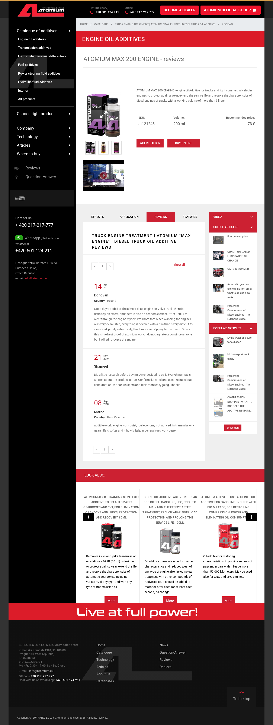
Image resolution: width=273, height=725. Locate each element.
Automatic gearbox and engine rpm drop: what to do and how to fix (239, 290)
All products (26, 98)
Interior (23, 90)
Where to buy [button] (44, 153)
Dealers (165, 666)
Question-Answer (35, 176)
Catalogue (101, 23)
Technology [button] (44, 135)
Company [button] (44, 127)
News (164, 645)
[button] (88, 516)
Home (84, 23)
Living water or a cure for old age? (239, 339)
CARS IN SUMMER (238, 268)
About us (103, 673)
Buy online (183, 142)
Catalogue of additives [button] (44, 30)
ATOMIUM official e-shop (230, 9)
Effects (97, 216)
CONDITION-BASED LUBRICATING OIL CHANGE (238, 255)
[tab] (233, 216)
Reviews (27, 167)
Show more (233, 426)
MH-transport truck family (238, 356)
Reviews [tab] (160, 216)
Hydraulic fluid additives (35, 81)
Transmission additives (34, 47)
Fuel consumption (237, 235)
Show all (179, 264)
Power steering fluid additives (39, 73)
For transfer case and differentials (42, 56)
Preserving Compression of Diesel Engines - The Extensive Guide (238, 312)
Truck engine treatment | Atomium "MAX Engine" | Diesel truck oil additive (165, 23)
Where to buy (150, 142)
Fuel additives (28, 64)
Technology (105, 659)
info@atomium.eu (36, 277)
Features (190, 216)
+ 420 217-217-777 (34, 224)
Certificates (105, 680)
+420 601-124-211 (33, 250)
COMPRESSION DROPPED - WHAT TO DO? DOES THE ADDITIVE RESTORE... (239, 403)
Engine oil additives (32, 38)
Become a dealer (180, 9)
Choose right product (44, 113)
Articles (44, 144)
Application (129, 216)
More (111, 600)
